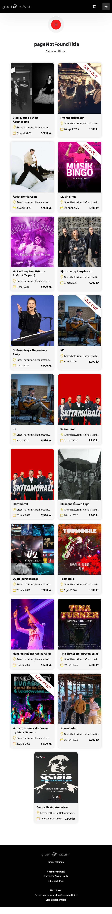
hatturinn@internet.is (56, 883)
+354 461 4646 (56, 887)
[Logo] (16, 6)
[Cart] (94, 6)
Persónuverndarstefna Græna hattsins (56, 902)
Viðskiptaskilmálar (56, 906)
